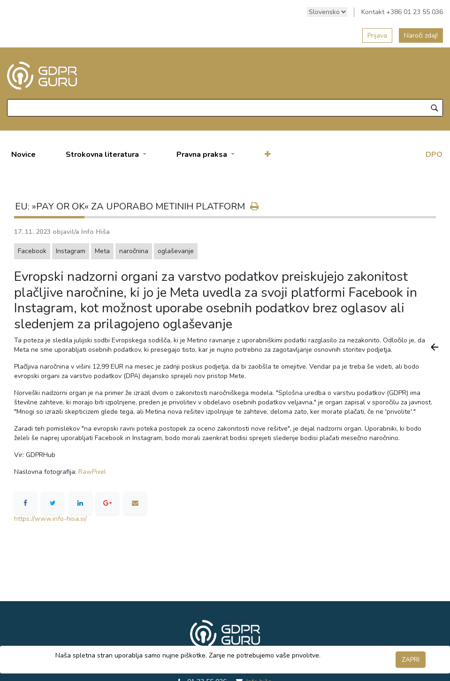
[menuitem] (23, 154)
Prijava (377, 35)
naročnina (133, 251)
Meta (102, 251)
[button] (268, 154)
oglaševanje (176, 251)
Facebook (32, 251)
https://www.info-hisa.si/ (50, 518)
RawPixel (92, 471)
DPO (434, 154)
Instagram (70, 251)
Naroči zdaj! (421, 35)
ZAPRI (410, 659)
